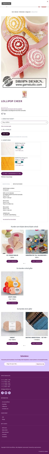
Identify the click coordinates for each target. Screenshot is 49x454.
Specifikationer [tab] (17, 184)
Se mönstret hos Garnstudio (9, 219)
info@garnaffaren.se (6, 389)
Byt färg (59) (19, 150)
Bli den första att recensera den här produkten (11, 109)
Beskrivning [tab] (6, 184)
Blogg (3, 419)
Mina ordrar (5, 430)
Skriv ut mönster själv (6, 126)
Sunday (12, 337)
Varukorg (4, 434)
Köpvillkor (4, 404)
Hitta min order (44, 1)
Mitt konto (4, 427)
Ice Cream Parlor (12, 255)
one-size (5, 134)
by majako (45, 451)
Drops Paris (12, 297)
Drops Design (9, 176)
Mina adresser (5, 432)
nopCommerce (37, 447)
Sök (3, 417)
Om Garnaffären (6, 402)
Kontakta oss (5, 408)
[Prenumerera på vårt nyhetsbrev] (24, 364)
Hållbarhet (4, 406)
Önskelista (4, 436)
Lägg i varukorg (12, 261)
